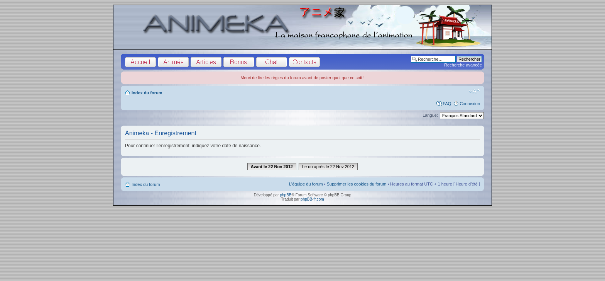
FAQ (447, 103)
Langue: (430, 115)
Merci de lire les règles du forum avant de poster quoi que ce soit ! (302, 77)
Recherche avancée (463, 65)
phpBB (285, 195)
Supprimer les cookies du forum (357, 184)
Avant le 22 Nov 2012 (272, 166)
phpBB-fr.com (312, 199)
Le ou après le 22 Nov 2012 (328, 166)
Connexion (470, 103)
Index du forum (147, 92)
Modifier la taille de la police (474, 91)
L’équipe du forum (306, 184)
